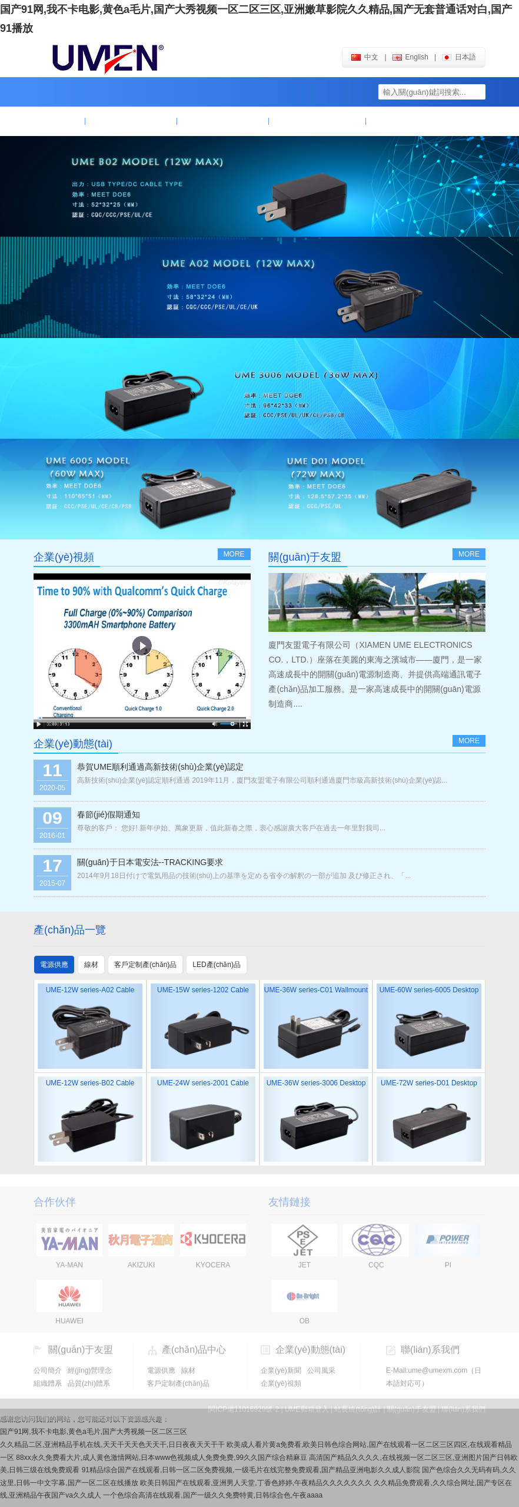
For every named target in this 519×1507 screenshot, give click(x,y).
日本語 (459, 57)
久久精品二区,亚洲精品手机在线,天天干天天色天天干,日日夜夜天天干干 (112, 1444)
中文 (364, 57)
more (234, 554)
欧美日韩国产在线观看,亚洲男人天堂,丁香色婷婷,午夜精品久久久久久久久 (256, 1483)
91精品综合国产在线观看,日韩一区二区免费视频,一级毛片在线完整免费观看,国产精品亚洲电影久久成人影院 (251, 1470)
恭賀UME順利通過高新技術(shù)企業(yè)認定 (160, 766)
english (410, 57)
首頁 (59, 121)
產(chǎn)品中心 (223, 121)
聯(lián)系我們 (409, 121)
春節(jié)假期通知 (108, 814)
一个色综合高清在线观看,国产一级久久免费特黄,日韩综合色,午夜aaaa (212, 1495)
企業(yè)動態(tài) (317, 121)
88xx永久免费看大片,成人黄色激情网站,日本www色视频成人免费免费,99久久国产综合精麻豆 (161, 1457)
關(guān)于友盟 (131, 121)
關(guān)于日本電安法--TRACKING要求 (150, 862)
